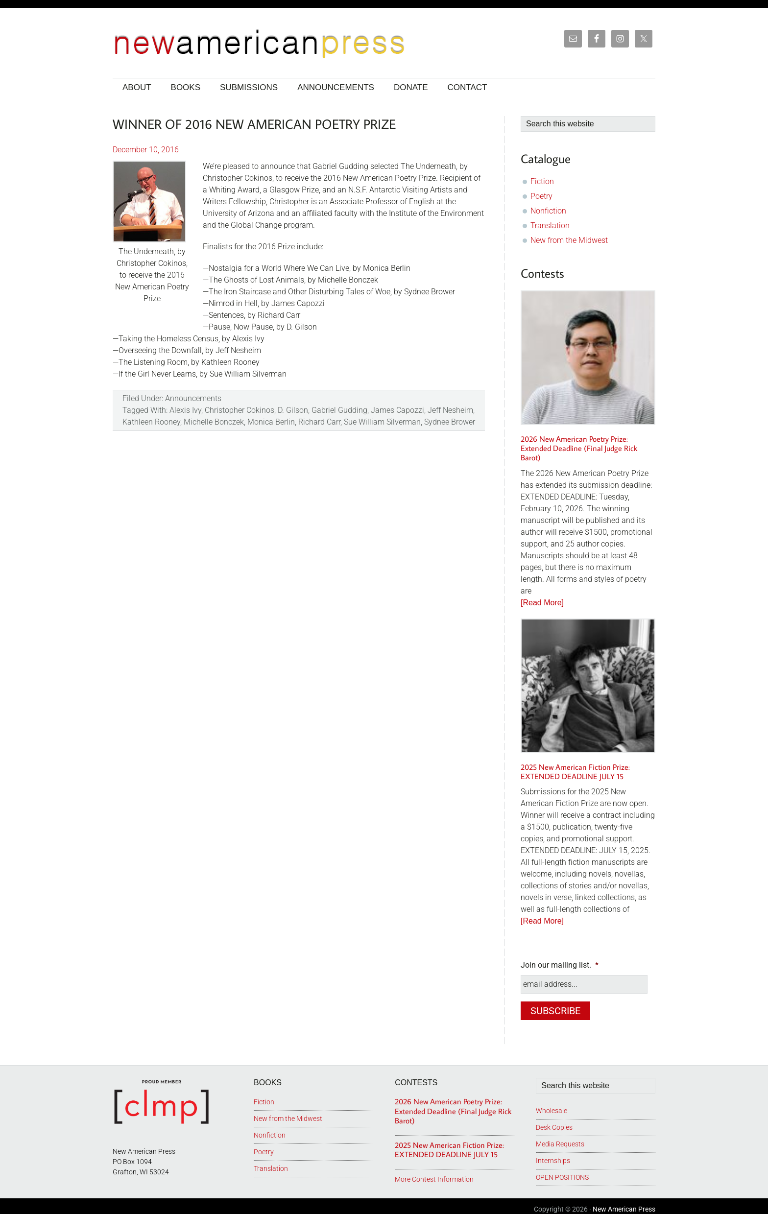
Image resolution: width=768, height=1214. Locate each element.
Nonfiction (548, 210)
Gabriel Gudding (339, 410)
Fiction (542, 181)
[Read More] (542, 602)
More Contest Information (434, 1173)
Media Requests (560, 1138)
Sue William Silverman (382, 422)
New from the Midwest (569, 240)
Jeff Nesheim (450, 410)
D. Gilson (293, 410)
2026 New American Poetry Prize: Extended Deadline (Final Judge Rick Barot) (579, 448)
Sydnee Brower (449, 422)
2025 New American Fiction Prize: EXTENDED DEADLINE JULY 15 (575, 771)
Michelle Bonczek (214, 422)
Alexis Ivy (185, 410)
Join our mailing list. (560, 965)
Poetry (541, 196)
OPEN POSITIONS (562, 1171)
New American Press (624, 1203)
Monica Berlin (271, 422)
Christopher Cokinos (239, 410)
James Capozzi (397, 410)
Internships (553, 1155)
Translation (550, 225)
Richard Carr (319, 422)
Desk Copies (554, 1121)
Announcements (193, 398)
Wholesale (551, 1105)
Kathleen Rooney (151, 422)
